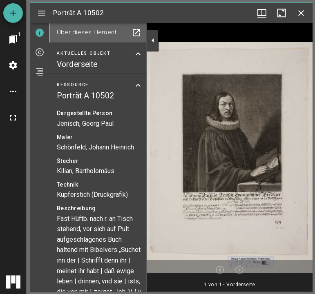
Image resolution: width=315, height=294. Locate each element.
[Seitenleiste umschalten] (41, 13)
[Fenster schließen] (301, 13)
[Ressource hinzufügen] (13, 13)
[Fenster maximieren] (281, 13)
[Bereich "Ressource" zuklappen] (138, 85)
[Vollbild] (13, 117)
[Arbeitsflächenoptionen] (13, 91)
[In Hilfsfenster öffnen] (136, 32)
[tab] (40, 32)
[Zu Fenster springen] (13, 39)
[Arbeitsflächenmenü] (13, 65)
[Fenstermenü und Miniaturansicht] (262, 13)
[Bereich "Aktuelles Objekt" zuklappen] (138, 54)
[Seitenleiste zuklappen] (153, 40)
